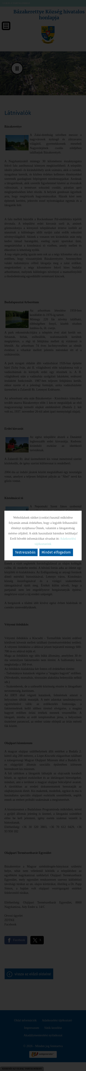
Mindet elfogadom (56, 552)
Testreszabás (25, 552)
